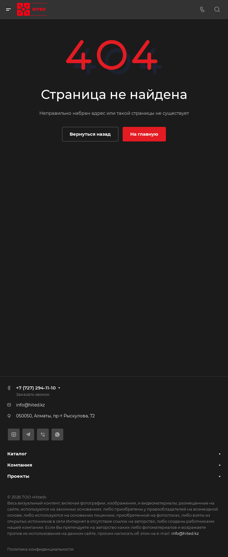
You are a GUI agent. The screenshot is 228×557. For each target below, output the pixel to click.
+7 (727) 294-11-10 (36, 388)
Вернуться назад (90, 134)
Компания (19, 465)
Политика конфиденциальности (40, 549)
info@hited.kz (30, 405)
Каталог (17, 454)
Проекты (18, 476)
